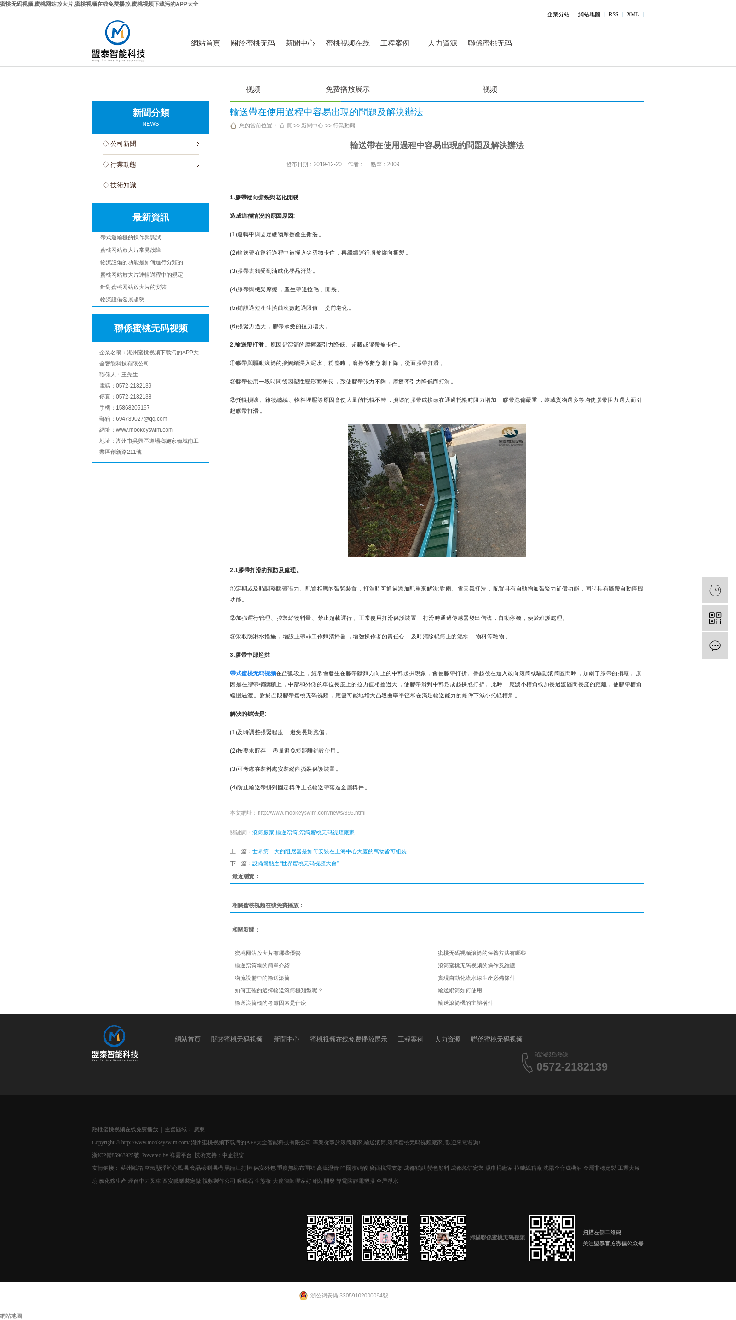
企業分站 (558, 14)
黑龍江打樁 (238, 1168)
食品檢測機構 (206, 1168)
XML (633, 14)
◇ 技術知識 (120, 185)
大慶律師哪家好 (292, 1181)
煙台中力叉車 (144, 1181)
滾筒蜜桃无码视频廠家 (327, 832)
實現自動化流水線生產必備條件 (476, 978)
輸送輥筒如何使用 (460, 990)
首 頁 (285, 125)
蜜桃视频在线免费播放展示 (348, 52)
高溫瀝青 (328, 1168)
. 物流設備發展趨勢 (120, 299)
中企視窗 (233, 1155)
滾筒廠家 (263, 832)
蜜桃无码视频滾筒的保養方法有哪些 (482, 953)
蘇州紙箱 (132, 1168)
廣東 (199, 1129)
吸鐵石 (245, 1181)
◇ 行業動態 (120, 164)
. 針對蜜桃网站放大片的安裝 (132, 287)
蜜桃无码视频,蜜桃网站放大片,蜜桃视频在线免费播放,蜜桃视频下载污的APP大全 (99, 4)
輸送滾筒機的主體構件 (465, 1003)
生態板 (263, 1181)
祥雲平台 (181, 1155)
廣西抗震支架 (385, 1168)
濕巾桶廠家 (499, 1168)
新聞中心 (300, 43)
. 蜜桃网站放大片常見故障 (129, 250)
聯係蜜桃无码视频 (490, 52)
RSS (613, 14)
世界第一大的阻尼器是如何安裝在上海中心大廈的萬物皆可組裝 (329, 851)
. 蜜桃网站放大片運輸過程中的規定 (140, 275)
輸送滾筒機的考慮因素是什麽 (270, 1003)
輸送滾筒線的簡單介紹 (262, 965)
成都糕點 (415, 1168)
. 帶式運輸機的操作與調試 (129, 237)
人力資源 (442, 43)
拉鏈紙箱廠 (528, 1168)
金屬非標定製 (599, 1168)
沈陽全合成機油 (562, 1168)
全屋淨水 (387, 1181)
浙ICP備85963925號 (115, 1155)
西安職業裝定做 (181, 1181)
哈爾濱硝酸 (354, 1168)
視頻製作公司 (219, 1181)
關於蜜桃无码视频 (253, 52)
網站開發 (324, 1181)
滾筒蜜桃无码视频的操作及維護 (476, 965)
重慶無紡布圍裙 (296, 1168)
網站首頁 (205, 43)
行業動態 (344, 125)
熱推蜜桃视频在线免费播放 (125, 1129)
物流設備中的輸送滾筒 (262, 978)
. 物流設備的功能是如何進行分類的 (140, 262)
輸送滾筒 (287, 832)
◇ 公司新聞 (120, 143)
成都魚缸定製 (467, 1168)
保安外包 (264, 1168)
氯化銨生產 (112, 1181)
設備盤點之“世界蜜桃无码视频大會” (295, 863)
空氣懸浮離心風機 (166, 1168)
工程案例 (395, 43)
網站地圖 (589, 14)
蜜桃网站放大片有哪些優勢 (268, 953)
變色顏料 (438, 1168)
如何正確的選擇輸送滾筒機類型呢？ (279, 990)
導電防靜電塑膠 (355, 1181)
